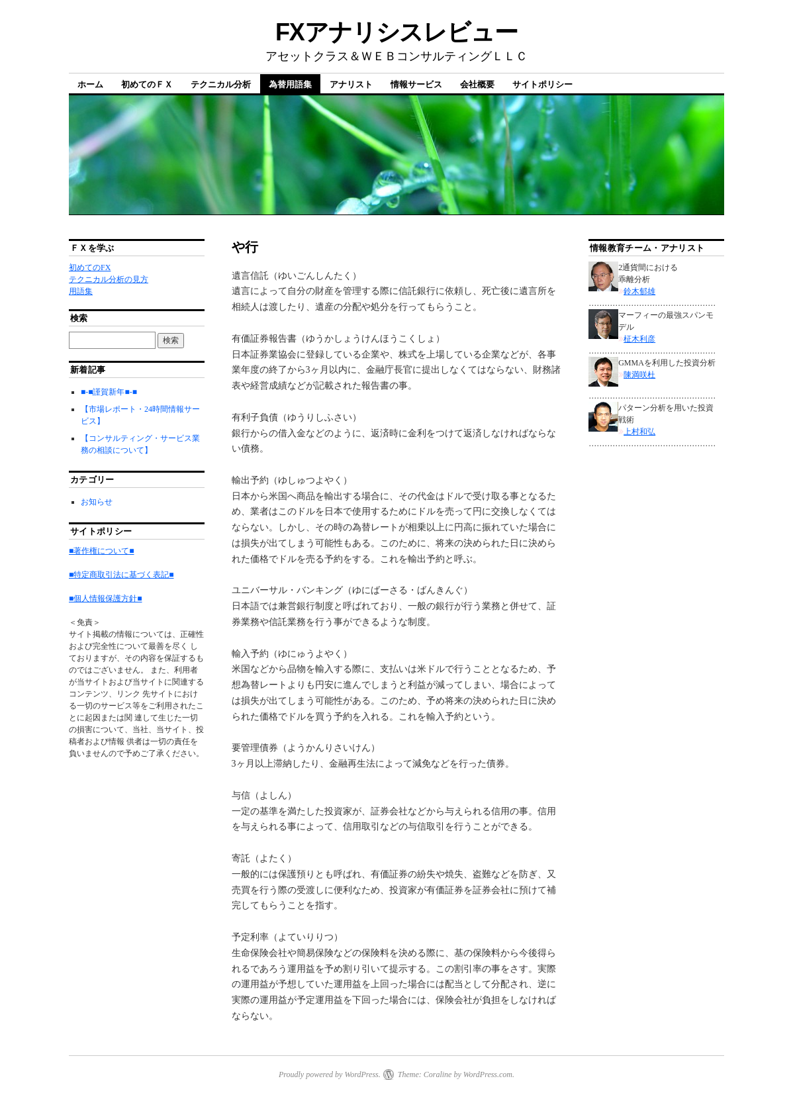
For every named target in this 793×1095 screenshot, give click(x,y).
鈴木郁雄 (639, 291)
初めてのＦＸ (147, 84)
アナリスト (351, 84)
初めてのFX (90, 267)
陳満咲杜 (639, 374)
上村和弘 (639, 431)
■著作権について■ (101, 550)
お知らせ (97, 501)
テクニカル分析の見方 (108, 279)
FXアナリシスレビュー (396, 32)
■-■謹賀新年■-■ (109, 392)
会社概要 (477, 84)
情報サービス (416, 84)
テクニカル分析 (221, 84)
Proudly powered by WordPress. (330, 1074)
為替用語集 (290, 84)
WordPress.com (487, 1074)
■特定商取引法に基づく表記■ (121, 574)
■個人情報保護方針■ (105, 598)
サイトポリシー (542, 84)
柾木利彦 (639, 339)
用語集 (81, 291)
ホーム (90, 84)
